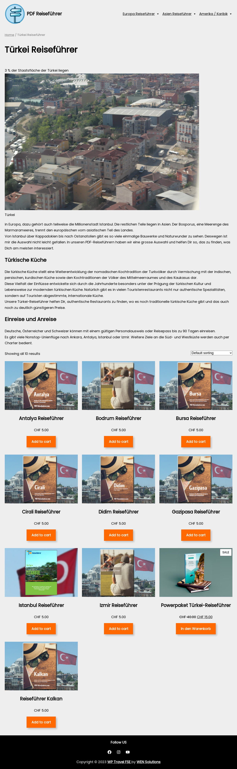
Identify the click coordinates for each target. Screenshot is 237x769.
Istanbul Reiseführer (41, 605)
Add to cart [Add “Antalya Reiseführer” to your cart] (41, 441)
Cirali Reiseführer (41, 512)
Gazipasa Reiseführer (196, 512)
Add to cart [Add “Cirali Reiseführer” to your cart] (41, 535)
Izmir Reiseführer (118, 605)
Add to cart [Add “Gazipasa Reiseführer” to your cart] (196, 535)
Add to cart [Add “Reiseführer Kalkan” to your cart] (41, 722)
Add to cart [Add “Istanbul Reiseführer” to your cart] (41, 628)
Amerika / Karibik (213, 13)
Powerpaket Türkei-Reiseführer (196, 605)
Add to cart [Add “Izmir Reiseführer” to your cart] (118, 628)
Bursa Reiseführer (196, 418)
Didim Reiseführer (118, 512)
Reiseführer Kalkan (41, 699)
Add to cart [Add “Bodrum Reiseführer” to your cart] (118, 441)
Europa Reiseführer (139, 13)
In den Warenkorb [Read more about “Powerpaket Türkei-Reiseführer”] (196, 628)
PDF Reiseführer (44, 14)
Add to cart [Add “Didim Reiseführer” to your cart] (118, 535)
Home (9, 35)
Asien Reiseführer (177, 13)
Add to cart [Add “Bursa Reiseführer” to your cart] (196, 441)
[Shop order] (211, 353)
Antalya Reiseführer (41, 418)
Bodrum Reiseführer (118, 418)
